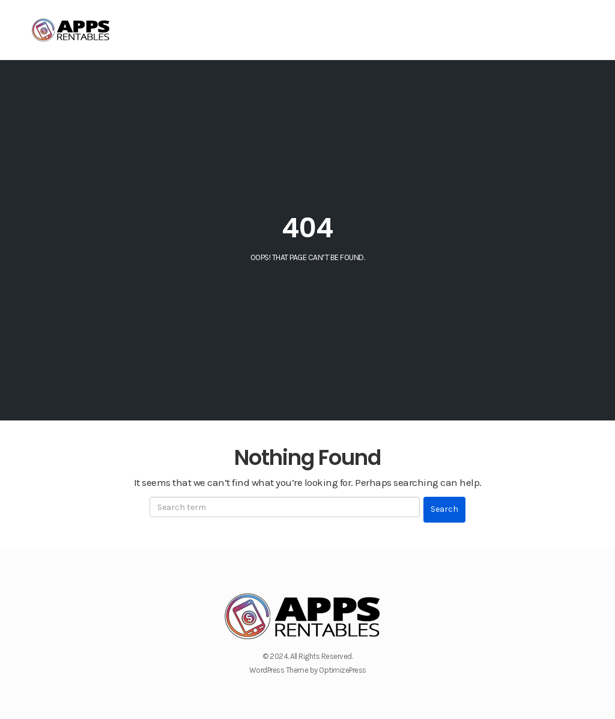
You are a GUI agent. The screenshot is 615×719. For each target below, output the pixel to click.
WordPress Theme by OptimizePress (307, 670)
